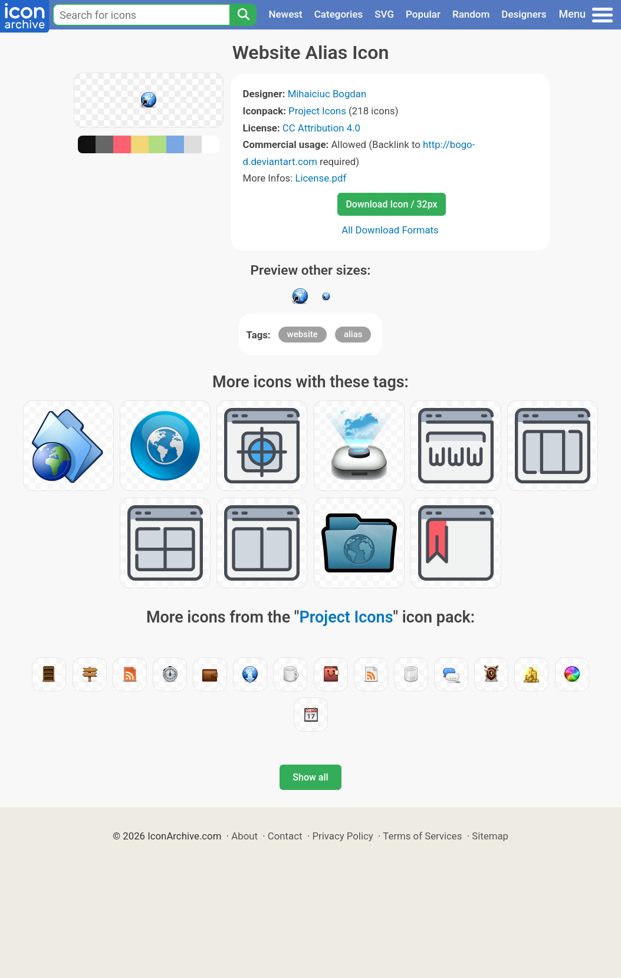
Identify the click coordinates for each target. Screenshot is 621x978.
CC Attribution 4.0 (321, 128)
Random (470, 14)
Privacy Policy (342, 836)
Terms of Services (422, 836)
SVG (384, 14)
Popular (423, 14)
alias (353, 334)
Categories (338, 14)
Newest (285, 14)
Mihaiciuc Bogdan (327, 94)
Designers (523, 14)
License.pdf (320, 178)
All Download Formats (390, 230)
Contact (285, 836)
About (244, 836)
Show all (310, 777)
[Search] (243, 15)
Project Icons (317, 111)
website (302, 334)
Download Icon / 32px (391, 204)
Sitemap (490, 836)
